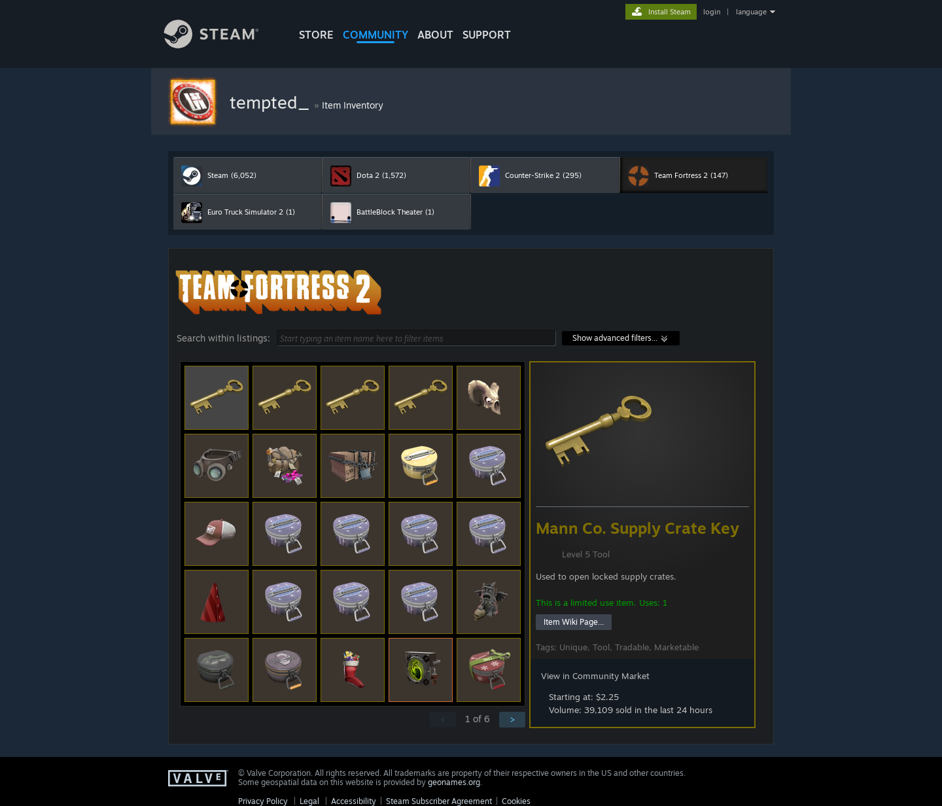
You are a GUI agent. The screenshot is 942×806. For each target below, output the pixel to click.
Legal (309, 801)
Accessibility (353, 801)
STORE (316, 34)
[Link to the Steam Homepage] (221, 44)
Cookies (516, 801)
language (751, 11)
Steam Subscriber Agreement (439, 801)
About (435, 34)
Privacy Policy (263, 801)
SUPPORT (486, 34)
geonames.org (454, 782)
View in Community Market (595, 676)
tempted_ (272, 102)
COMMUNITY (375, 34)
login (711, 11)
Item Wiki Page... (574, 622)
